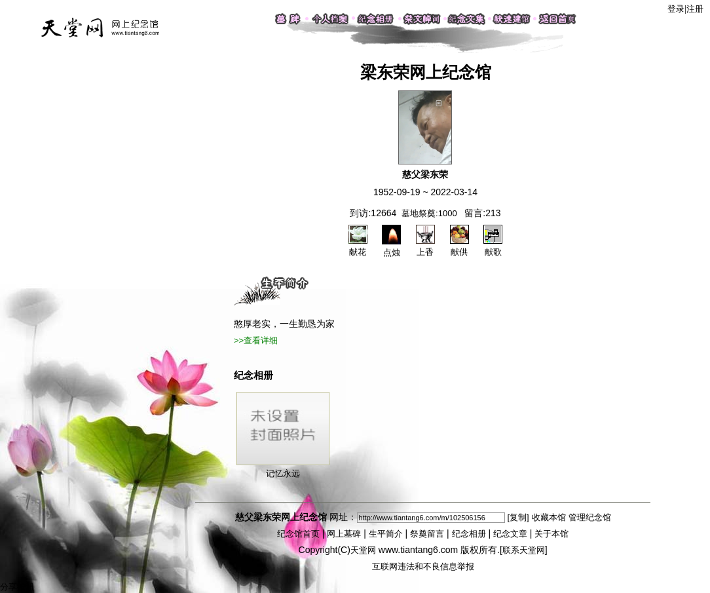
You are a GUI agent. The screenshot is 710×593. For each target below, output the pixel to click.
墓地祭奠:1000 (429, 213)
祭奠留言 (427, 534)
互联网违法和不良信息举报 (423, 566)
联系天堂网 (523, 550)
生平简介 (386, 534)
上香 (425, 246)
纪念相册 (469, 534)
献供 (459, 246)
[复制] (518, 517)
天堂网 (363, 550)
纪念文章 (510, 534)
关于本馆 (551, 534)
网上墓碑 (344, 534)
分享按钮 (17, 587)
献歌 (492, 246)
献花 (357, 246)
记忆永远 (282, 435)
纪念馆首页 (298, 534)
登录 (675, 9)
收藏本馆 (549, 517)
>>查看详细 (256, 340)
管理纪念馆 (590, 517)
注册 (694, 9)
